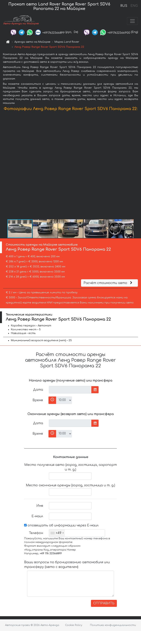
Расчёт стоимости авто (108, 283)
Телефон (36, 533)
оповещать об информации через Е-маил (61, 525)
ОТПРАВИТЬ (104, 603)
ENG (133, 6)
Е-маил (37, 516)
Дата (38, 389)
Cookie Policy (73, 625)
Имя (39, 506)
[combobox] (57, 533)
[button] (137, 166)
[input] (70, 389)
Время (38, 400)
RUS (123, 6)
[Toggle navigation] (132, 21)
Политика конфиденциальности (113, 625)
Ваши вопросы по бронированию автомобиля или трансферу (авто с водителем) (67, 564)
